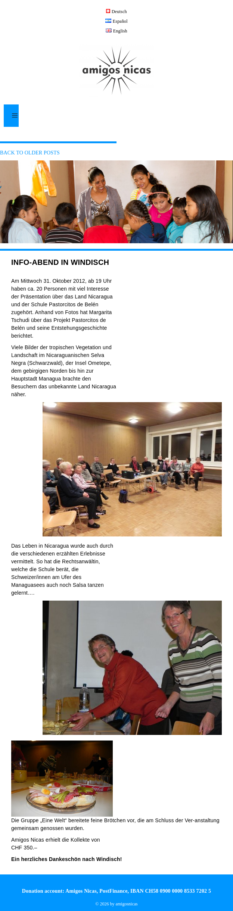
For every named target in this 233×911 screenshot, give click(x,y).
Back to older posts (30, 153)
